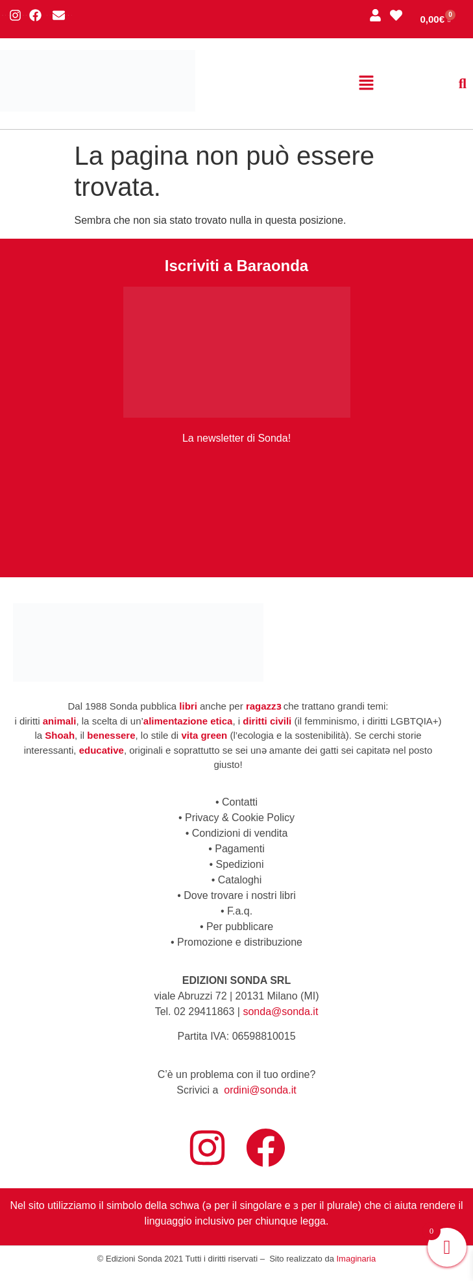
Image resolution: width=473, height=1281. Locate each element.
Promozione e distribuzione (239, 942)
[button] (367, 83)
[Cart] (435, 19)
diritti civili (267, 720)
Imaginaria (356, 1258)
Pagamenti (240, 848)
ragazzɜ (263, 706)
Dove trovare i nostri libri (240, 895)
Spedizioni (240, 864)
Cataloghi (240, 879)
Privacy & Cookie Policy (240, 817)
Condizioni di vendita (240, 833)
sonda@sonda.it (280, 1011)
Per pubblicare (239, 926)
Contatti (240, 802)
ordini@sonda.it (260, 1089)
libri (188, 706)
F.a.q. (239, 910)
